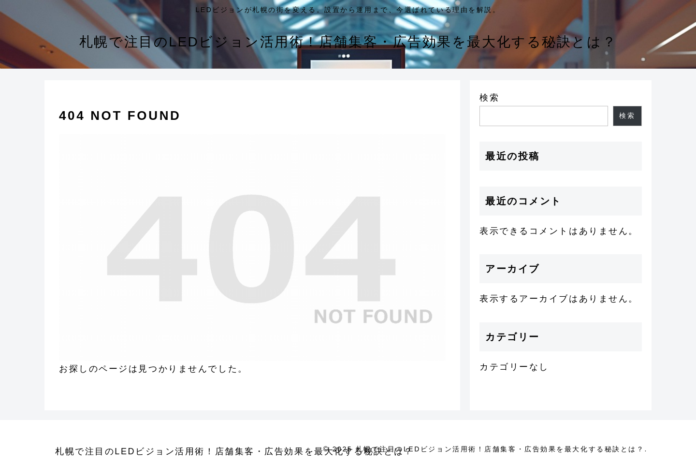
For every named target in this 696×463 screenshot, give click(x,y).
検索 (489, 97)
